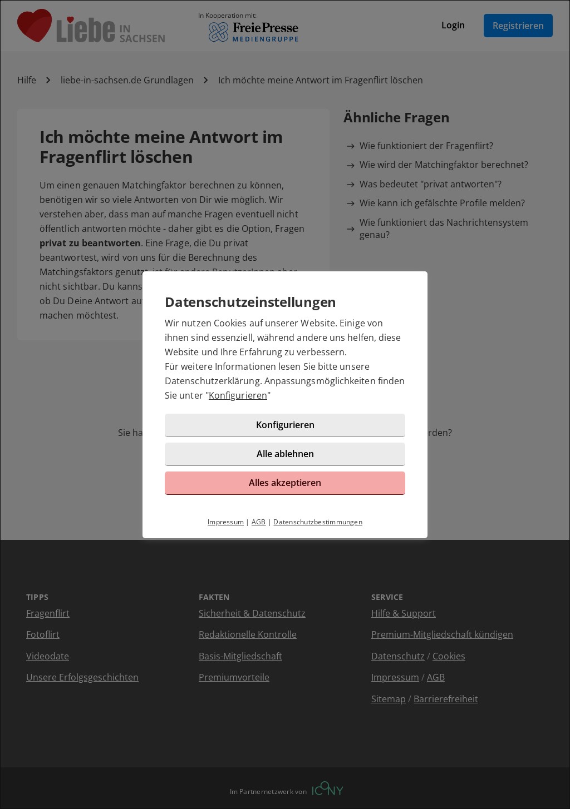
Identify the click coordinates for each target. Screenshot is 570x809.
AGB (259, 522)
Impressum (226, 522)
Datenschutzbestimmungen (317, 522)
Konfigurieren (238, 395)
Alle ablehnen (285, 454)
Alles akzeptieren (285, 483)
